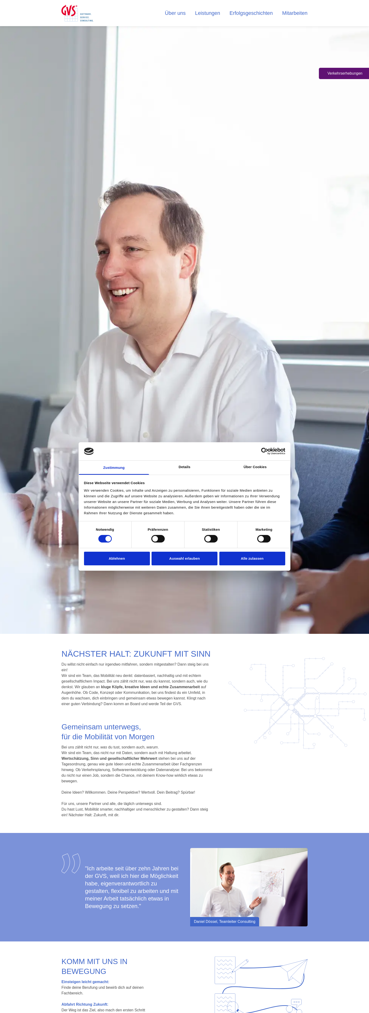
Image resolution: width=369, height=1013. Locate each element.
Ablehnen (117, 558)
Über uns (183, 13)
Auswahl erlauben (184, 558)
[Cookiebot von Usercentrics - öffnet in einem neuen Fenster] (264, 451)
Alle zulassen (252, 558)
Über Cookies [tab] (255, 467)
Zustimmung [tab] (114, 468)
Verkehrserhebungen (344, 73)
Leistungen (214, 13)
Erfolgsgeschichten (255, 13)
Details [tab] (184, 467)
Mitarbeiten (296, 13)
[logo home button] (78, 14)
